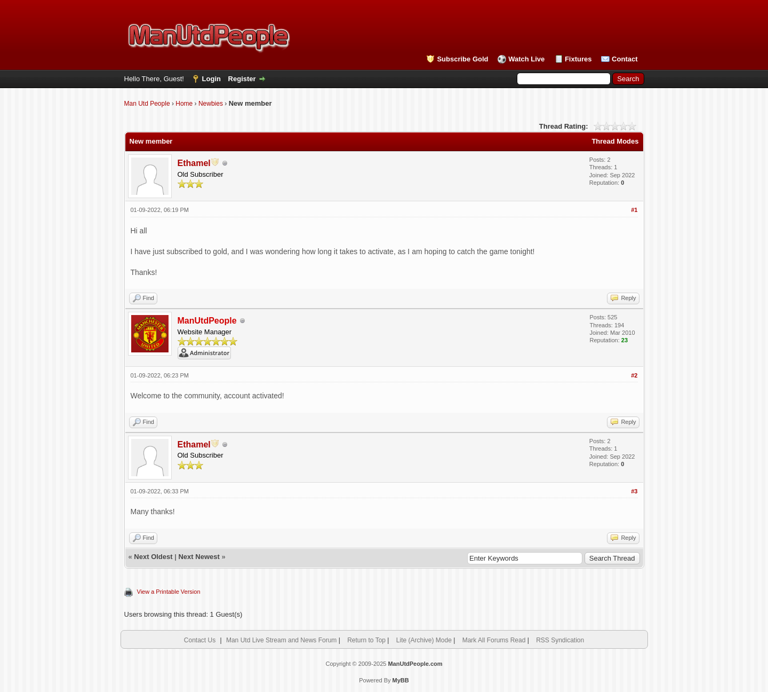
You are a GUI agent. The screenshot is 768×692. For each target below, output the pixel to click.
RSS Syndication (560, 640)
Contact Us (199, 640)
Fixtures (578, 59)
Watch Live (526, 59)
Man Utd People (147, 103)
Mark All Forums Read (494, 640)
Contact (624, 59)
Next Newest (198, 557)
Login (211, 79)
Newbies (210, 103)
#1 (634, 210)
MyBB (401, 680)
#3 (634, 491)
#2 (634, 375)
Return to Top (366, 640)
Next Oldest (153, 557)
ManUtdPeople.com (415, 663)
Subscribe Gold (462, 59)
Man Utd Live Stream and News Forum (281, 640)
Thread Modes (614, 141)
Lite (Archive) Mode (424, 640)
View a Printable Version (169, 591)
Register (242, 79)
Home (184, 103)
